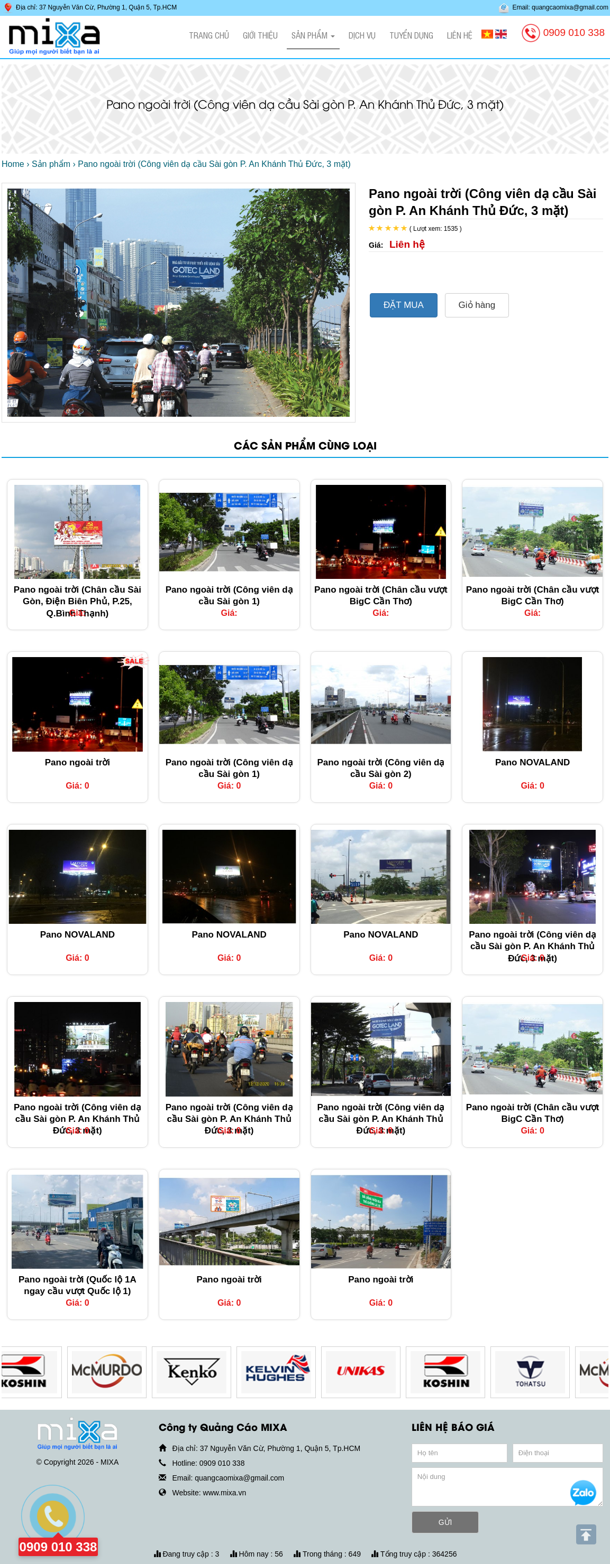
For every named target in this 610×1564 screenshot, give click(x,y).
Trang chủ (209, 35)
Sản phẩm (313, 35)
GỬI (445, 1522)
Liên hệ (459, 35)
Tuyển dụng (411, 35)
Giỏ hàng (477, 305)
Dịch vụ (362, 35)
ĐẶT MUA (404, 305)
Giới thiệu (260, 35)
